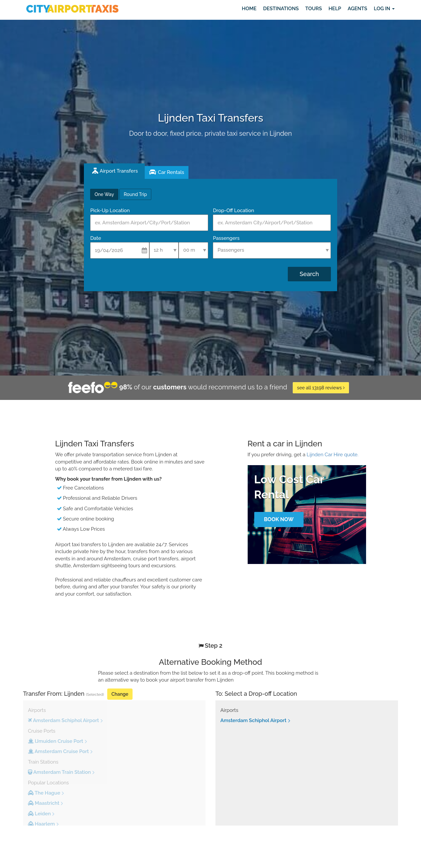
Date (95, 238)
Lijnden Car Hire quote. (333, 455)
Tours (313, 9)
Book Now (278, 519)
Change (119, 694)
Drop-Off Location (233, 210)
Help (335, 9)
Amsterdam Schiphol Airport (253, 720)
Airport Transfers (119, 171)
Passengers (226, 238)
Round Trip (135, 194)
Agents (357, 9)
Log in (384, 9)
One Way (104, 194)
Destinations (281, 9)
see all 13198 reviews (321, 387)
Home (249, 9)
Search (309, 273)
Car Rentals (171, 172)
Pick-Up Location (110, 210)
